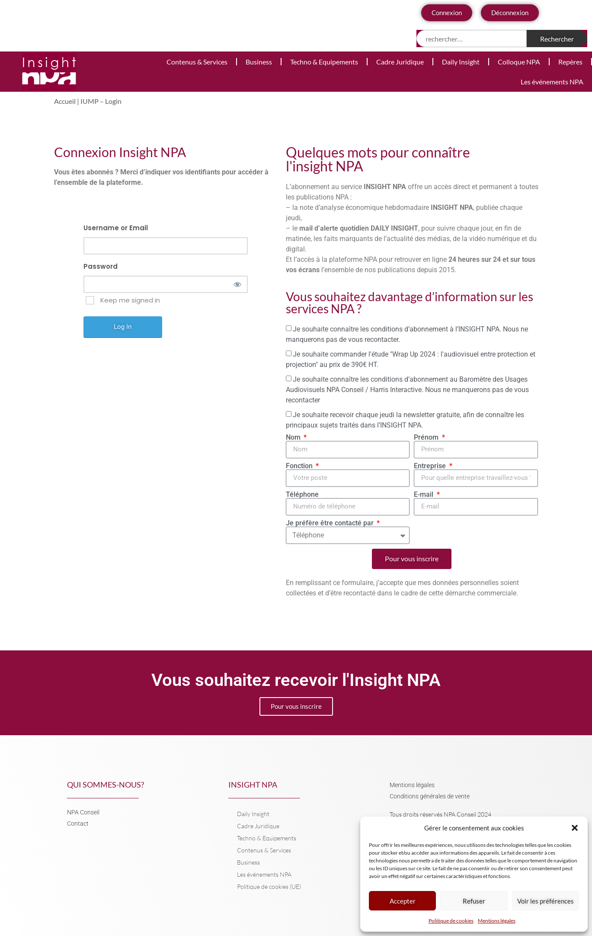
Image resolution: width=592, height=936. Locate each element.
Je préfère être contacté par (330, 523)
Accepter (403, 901)
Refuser (474, 901)
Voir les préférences (545, 901)
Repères (570, 62)
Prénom (427, 437)
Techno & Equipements (324, 62)
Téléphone (302, 494)
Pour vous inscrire (296, 706)
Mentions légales (496, 920)
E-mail (424, 494)
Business (259, 62)
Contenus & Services (196, 62)
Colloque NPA (519, 62)
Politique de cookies (451, 920)
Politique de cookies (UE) (269, 886)
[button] (574, 827)
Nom (294, 437)
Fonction (300, 466)
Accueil (65, 101)
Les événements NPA (552, 81)
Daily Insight (461, 62)
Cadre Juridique (400, 62)
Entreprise (431, 466)
